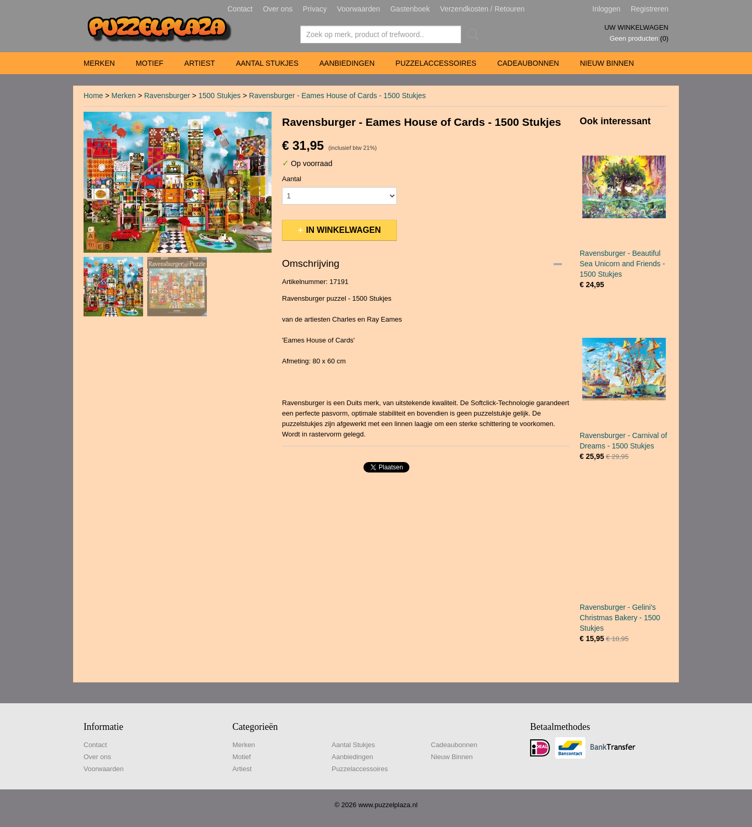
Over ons (277, 9)
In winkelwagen (343, 230)
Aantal (291, 179)
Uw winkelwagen (636, 27)
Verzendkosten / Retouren (482, 9)
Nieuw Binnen (606, 63)
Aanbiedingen (346, 63)
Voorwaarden (358, 9)
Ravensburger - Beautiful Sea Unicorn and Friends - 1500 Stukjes (622, 263)
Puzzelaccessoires (435, 63)
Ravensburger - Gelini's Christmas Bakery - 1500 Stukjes (620, 617)
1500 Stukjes (219, 95)
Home (93, 95)
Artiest (199, 63)
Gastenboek (410, 9)
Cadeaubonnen (528, 63)
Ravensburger (167, 95)
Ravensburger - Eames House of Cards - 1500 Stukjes (337, 95)
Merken (99, 63)
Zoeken (471, 34)
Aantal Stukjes (267, 63)
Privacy (315, 9)
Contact (240, 9)
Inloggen (606, 9)
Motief (149, 63)
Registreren (649, 9)
